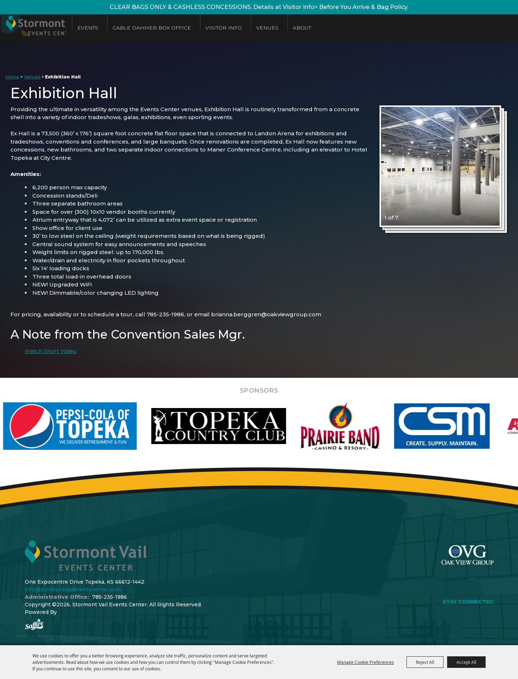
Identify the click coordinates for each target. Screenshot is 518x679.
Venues (305, 27)
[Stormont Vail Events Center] (51, 27)
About (340, 27)
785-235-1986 (109, 597)
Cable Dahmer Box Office (190, 27)
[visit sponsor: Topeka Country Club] (242, 426)
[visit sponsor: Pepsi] (93, 426)
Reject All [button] (425, 662)
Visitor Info (262, 27)
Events (125, 27)
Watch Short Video (50, 351)
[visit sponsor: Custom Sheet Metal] (465, 426)
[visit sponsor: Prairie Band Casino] (363, 426)
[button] (440, 166)
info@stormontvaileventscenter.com (73, 589)
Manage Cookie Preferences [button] (365, 662)
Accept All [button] (466, 662)
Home (12, 77)
